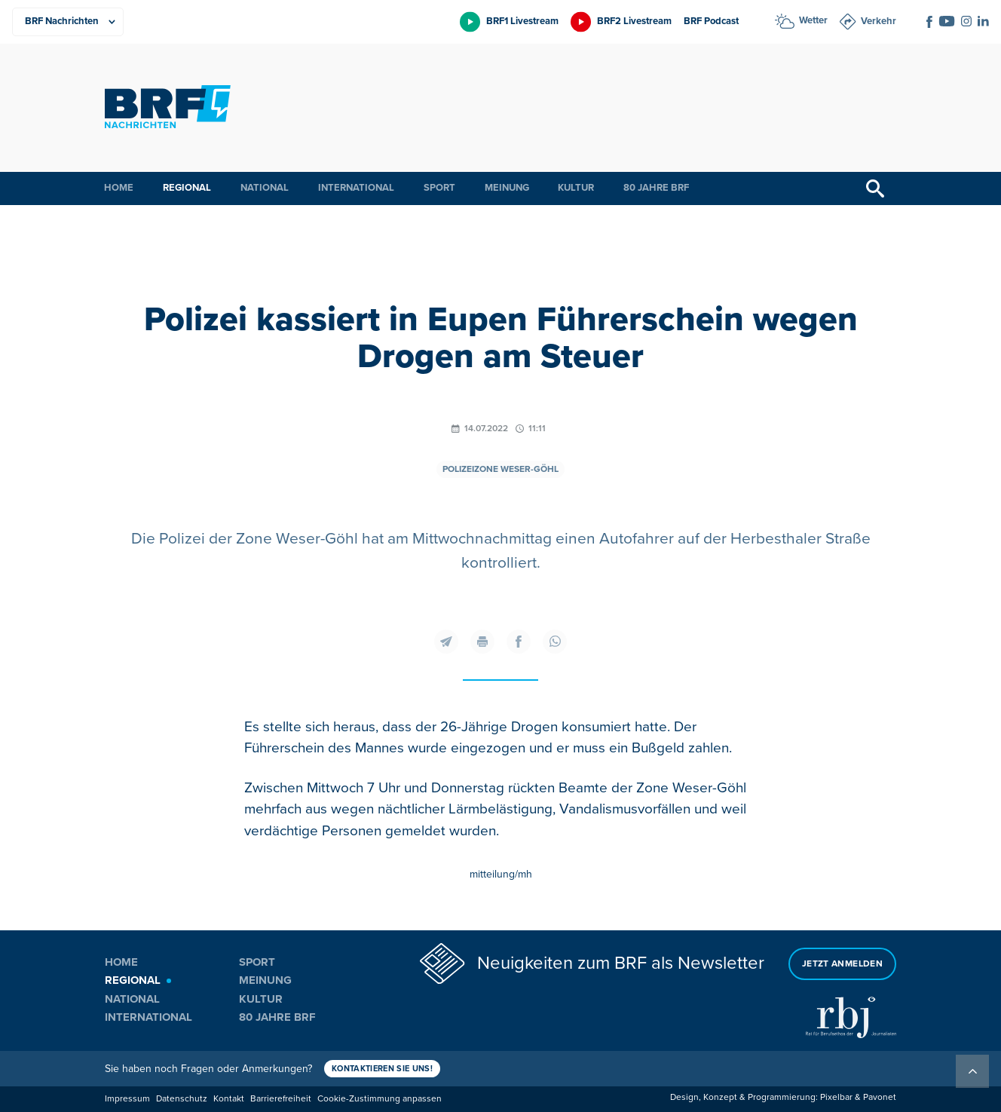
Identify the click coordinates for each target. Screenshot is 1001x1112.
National (264, 188)
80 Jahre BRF (656, 188)
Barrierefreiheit (280, 1098)
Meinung (507, 188)
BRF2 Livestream (634, 21)
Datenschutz (181, 1098)
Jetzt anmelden (842, 964)
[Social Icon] (929, 22)
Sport (439, 188)
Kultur (576, 188)
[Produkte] (68, 22)
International (356, 188)
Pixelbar (836, 1097)
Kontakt (228, 1098)
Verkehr (878, 21)
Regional (187, 188)
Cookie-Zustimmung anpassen (379, 1098)
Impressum (127, 1098)
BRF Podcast (711, 21)
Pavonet (879, 1097)
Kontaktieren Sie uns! (382, 1069)
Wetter (813, 20)
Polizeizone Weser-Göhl (500, 469)
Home (118, 188)
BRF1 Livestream (522, 21)
